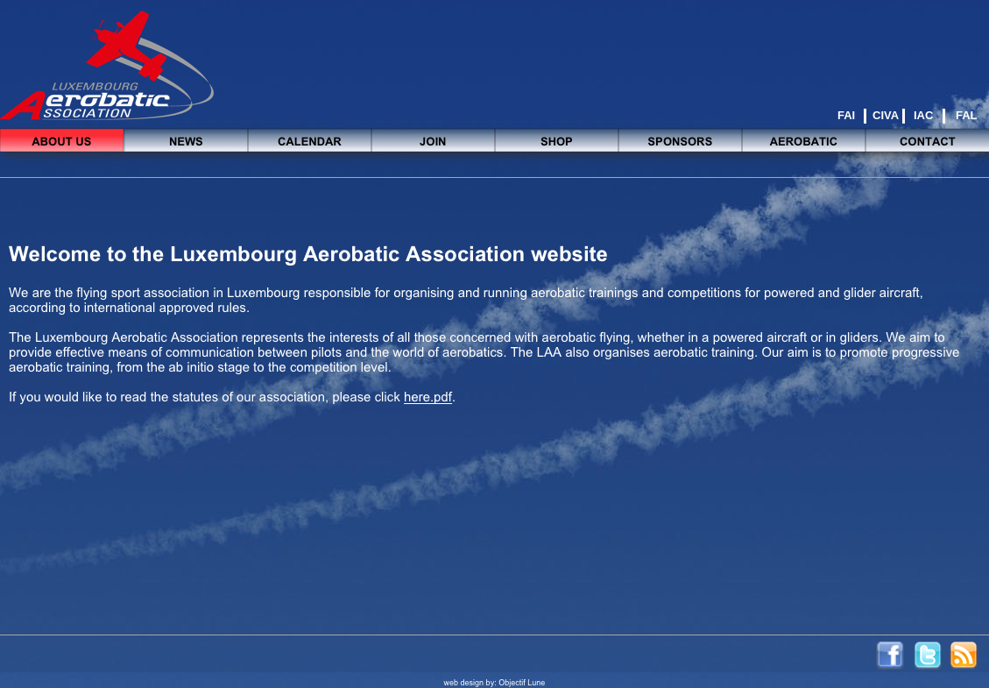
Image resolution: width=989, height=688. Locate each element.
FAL (967, 115)
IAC (923, 115)
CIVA (885, 115)
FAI (846, 115)
